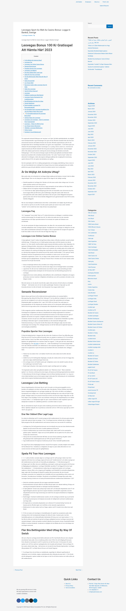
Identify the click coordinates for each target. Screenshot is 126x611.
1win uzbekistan (92, 229)
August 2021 (91, 192)
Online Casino (28, 130)
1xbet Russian (92, 263)
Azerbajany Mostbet (93, 268)
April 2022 (91, 169)
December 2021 (92, 180)
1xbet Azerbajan (92, 243)
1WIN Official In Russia (94, 224)
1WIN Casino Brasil (93, 221)
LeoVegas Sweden (27, 35)
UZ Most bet (91, 389)
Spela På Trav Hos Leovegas (32, 74)
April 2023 (91, 136)
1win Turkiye (91, 226)
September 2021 (92, 189)
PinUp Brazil (91, 380)
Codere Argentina (93, 282)
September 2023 (92, 122)
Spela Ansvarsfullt (30, 81)
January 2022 (91, 178)
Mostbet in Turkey (93, 327)
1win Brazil (91, 215)
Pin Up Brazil (91, 366)
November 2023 (92, 116)
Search (90, 23)
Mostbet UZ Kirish (93, 352)
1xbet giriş (91, 257)
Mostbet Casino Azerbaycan (95, 316)
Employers (88, 2)
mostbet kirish (92, 333)
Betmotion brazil (92, 274)
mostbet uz (91, 347)
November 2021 (92, 183)
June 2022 (91, 164)
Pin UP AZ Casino (93, 363)
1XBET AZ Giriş (92, 240)
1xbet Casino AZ (92, 252)
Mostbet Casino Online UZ (95, 319)
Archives (91, 103)
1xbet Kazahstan (92, 260)
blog (89, 277)
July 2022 (90, 161)
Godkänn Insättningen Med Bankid (34, 95)
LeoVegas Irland (92, 296)
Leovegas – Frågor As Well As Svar (34, 124)
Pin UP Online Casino (94, 375)
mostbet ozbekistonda (94, 338)
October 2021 (91, 186)
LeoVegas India (92, 294)
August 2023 (91, 124)
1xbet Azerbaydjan (93, 246)
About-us (96, 2)
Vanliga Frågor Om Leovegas (32, 117)
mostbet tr (91, 344)
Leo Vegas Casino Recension (33, 126)
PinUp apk (90, 377)
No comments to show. (94, 87)
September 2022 (92, 155)
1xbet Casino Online (93, 254)
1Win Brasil (91, 212)
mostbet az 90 (92, 305)
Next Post (79, 570)
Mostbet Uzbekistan (93, 358)
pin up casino (91, 369)
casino (90, 280)
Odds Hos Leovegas (30, 89)
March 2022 (91, 172)
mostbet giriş (91, 324)
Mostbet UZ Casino (93, 349)
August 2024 (91, 105)
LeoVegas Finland (93, 291)
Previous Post (18, 570)
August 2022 (91, 158)
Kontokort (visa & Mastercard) (33, 132)
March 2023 (91, 138)
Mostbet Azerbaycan (93, 313)
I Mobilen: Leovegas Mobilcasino (34, 128)
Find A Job (106, 2)
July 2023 (90, 127)
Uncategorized (92, 386)
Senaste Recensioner (30, 66)
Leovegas (27, 93)
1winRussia (91, 232)
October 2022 (91, 152)
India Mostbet (92, 288)
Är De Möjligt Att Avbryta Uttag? (33, 60)
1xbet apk (90, 235)
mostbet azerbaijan (93, 310)
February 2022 (92, 175)
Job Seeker (79, 2)
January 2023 (91, 144)
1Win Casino (91, 218)
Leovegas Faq (28, 62)
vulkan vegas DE (92, 391)
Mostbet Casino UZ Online (95, 321)
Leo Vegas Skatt (29, 83)
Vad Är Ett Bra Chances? (31, 91)
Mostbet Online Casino (94, 335)
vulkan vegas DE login (94, 394)
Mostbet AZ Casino (93, 307)
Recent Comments (95, 85)
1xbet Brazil (91, 249)
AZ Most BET (91, 266)
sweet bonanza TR (93, 383)
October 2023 (91, 119)
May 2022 (90, 166)
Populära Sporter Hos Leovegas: (33, 68)
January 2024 (91, 110)
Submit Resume (104, 5)
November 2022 (92, 150)
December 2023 (92, 113)
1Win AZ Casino (92, 210)
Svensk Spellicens (29, 103)
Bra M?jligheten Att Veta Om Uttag (34, 101)
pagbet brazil (91, 361)
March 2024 (91, 108)
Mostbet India (92, 330)
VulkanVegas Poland (93, 397)
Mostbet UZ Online (93, 355)
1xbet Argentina (92, 238)
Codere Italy (91, 285)
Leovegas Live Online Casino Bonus (34, 64)
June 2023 (91, 130)
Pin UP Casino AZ (93, 372)
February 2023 (92, 141)
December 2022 (92, 147)
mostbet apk (91, 302)
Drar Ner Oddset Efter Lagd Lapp (33, 72)
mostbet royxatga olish (94, 341)
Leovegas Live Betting (31, 70)
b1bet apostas (92, 271)
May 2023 (90, 133)
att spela (36, 343)
